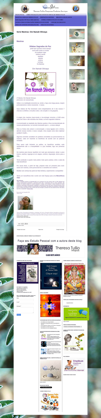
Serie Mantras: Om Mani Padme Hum (47, 326)
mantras (22, 225)
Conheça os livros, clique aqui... (23, 216)
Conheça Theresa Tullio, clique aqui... (24, 217)
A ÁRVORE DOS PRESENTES (58, 22)
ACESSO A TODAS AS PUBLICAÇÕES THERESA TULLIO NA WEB (32, 22)
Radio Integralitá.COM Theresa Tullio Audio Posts (27, 19)
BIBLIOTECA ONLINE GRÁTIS (64, 17)
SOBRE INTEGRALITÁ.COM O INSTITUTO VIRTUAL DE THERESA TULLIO (45, 14)
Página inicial (40, 229)
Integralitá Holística (69, 302)
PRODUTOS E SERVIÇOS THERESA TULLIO (27, 17)
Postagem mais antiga (60, 229)
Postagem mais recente (21, 229)
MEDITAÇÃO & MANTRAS (47, 17)
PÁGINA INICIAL (19, 14)
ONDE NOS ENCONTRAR (47, 24)
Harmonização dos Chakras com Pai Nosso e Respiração (51, 325)
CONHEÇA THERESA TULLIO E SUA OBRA (52, 19)
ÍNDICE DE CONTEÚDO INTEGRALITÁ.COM (27, 24)
